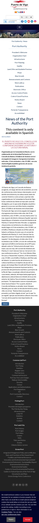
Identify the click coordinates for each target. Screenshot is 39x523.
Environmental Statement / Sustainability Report (19, 462)
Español (16, 12)
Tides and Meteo (20, 440)
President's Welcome (19, 52)
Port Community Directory (19, 394)
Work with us (19, 83)
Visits (19, 438)
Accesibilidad (19, 113)
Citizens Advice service (19, 445)
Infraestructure (19, 411)
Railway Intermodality (19, 380)
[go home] (31, 17)
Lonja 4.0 (19, 414)
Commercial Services (19, 375)
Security (19, 382)
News (25, 41)
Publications (19, 86)
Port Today (19, 366)
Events (19, 443)
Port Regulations (19, 389)
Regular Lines (19, 371)
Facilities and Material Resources (19, 457)
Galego (18, 12)
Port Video (19, 433)
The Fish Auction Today (19, 409)
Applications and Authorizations (20, 387)
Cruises (19, 435)
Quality (19, 66)
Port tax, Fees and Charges (19, 378)
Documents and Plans (19, 474)
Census (19, 385)
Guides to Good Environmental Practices (19, 469)
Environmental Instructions (19, 464)
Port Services (19, 373)
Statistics (19, 368)
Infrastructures (19, 59)
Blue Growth (19, 76)
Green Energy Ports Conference (19, 476)
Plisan (19, 73)
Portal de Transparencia (19, 110)
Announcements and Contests (19, 79)
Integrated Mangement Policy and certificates (19, 453)
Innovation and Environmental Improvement (19, 460)
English (21, 12)
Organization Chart (19, 56)
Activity (19, 418)
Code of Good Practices (19, 96)
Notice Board (19, 100)
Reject (11, 519)
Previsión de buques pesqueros (19, 407)
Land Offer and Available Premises (19, 69)
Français (23, 12)
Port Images (19, 431)
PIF (19, 392)
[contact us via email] (26, 17)
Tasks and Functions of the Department (19, 455)
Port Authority (17, 41)
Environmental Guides (19, 467)
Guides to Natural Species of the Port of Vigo (19, 471)
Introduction (19, 364)
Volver (5, 304)
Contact (19, 106)
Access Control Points (19, 93)
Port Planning (19, 62)
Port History (19, 428)
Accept (27, 519)
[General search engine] (15, 17)
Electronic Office (19, 89)
